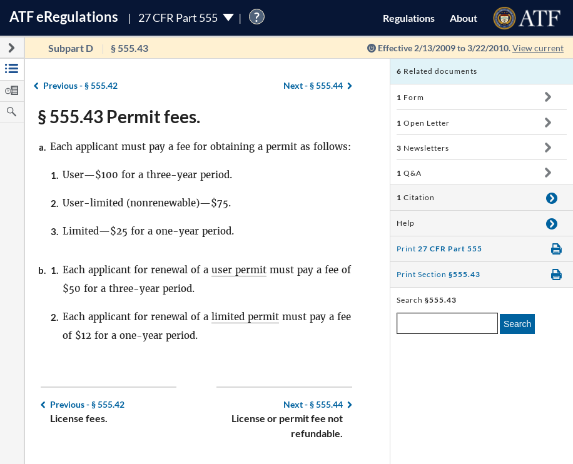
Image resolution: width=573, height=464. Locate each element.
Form (410, 97)
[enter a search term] (447, 323)
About (463, 18)
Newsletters (423, 148)
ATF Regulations (63, 16)
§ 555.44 (313, 85)
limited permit (245, 317)
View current (538, 48)
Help (406, 223)
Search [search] (517, 324)
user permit (238, 270)
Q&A (409, 173)
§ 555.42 (80, 85)
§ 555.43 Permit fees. (119, 116)
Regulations (409, 18)
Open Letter (423, 123)
